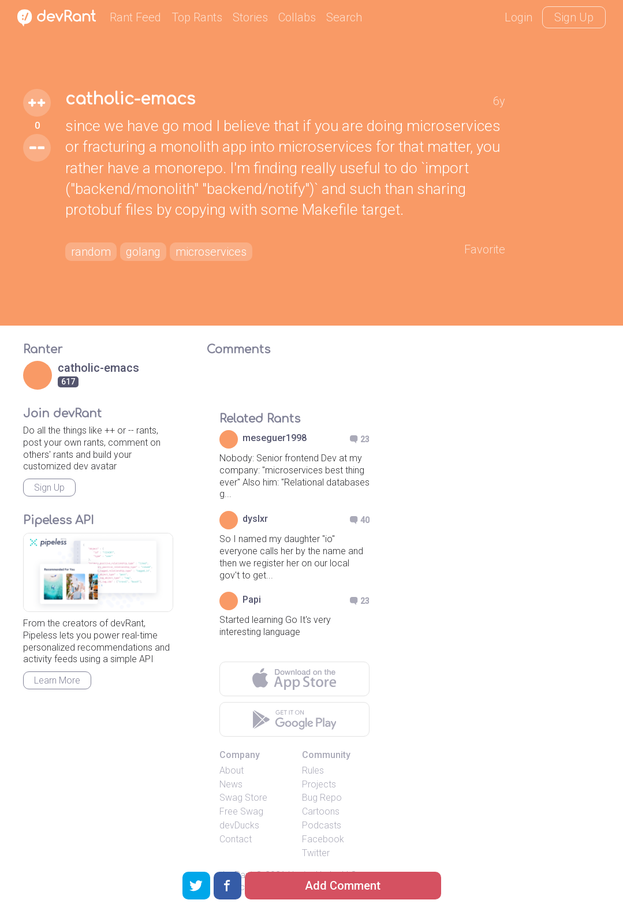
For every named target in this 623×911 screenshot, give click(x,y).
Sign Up (574, 17)
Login (518, 17)
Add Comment (342, 886)
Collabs (297, 17)
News (231, 784)
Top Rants (196, 17)
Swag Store (243, 797)
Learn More (57, 680)
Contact (235, 839)
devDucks (239, 825)
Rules (313, 770)
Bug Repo (322, 797)
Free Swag (241, 811)
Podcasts (321, 825)
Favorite (484, 249)
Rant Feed (135, 17)
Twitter (316, 852)
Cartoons (321, 811)
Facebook (323, 839)
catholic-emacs (130, 99)
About (231, 770)
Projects (319, 784)
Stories (250, 17)
